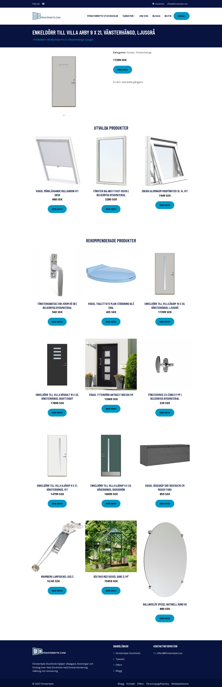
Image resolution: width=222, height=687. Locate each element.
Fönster (131, 50)
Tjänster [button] (127, 15)
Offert (181, 15)
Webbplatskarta (179, 681)
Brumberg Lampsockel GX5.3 (57, 574)
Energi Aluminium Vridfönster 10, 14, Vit (165, 189)
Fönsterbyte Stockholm (102, 15)
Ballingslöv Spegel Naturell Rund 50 (165, 602)
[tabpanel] (63, 79)
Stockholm (157, 3)
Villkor (140, 681)
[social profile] (43, 4)
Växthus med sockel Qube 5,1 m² (111, 574)
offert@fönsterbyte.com (176, 3)
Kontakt (130, 681)
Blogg (156, 15)
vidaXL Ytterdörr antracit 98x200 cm (111, 392)
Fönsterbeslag (143, 50)
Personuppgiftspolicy (157, 681)
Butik (168, 15)
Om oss (143, 15)
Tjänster (120, 657)
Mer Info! (122, 67)
